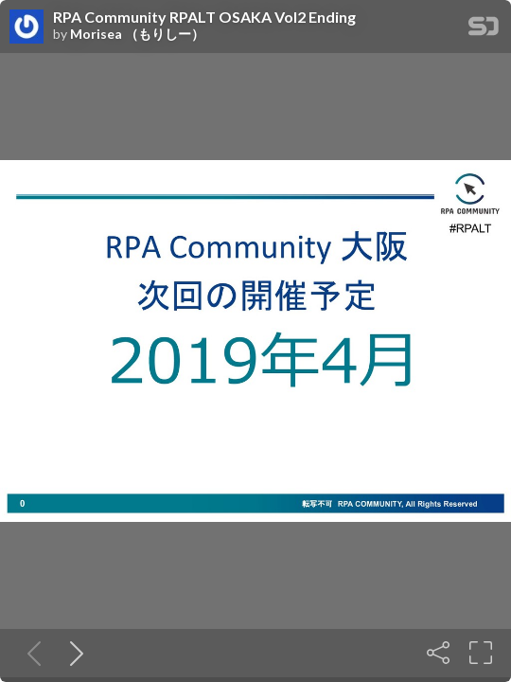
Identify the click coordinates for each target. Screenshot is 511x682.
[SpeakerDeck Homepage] (483, 30)
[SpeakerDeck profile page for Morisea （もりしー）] (26, 27)
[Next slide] (73, 652)
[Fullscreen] (481, 652)
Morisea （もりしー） (137, 34)
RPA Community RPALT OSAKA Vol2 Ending (204, 17)
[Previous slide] (30, 652)
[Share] (438, 652)
